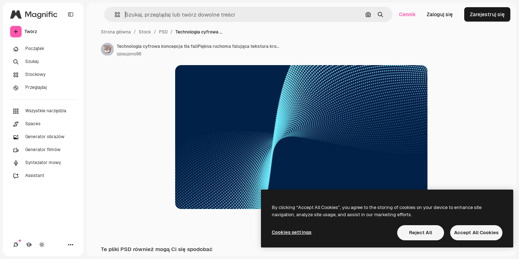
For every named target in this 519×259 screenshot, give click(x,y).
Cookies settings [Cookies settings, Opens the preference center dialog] (291, 232)
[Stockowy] (43, 75)
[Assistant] (43, 176)
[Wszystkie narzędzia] (43, 111)
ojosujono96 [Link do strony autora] (129, 54)
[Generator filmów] (43, 150)
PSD (163, 32)
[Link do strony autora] (107, 49)
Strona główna (116, 32)
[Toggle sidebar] (70, 14)
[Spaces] (43, 124)
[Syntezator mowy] (43, 163)
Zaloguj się (440, 14)
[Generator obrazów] (43, 137)
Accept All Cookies (476, 233)
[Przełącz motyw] (42, 244)
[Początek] (43, 49)
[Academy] (29, 244)
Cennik (407, 14)
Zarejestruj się (487, 14)
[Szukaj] (43, 62)
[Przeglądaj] (43, 88)
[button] (114, 14)
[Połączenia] (16, 244)
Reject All (420, 233)
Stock (145, 32)
